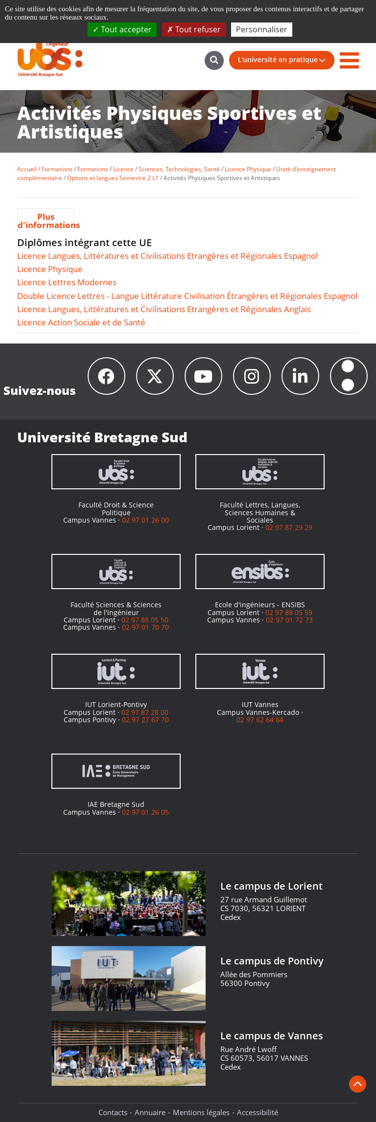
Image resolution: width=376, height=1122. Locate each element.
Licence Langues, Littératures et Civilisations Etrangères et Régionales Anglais (164, 309)
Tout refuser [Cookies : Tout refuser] (194, 29)
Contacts (112, 1112)
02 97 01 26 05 (145, 812)
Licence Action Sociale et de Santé (81, 322)
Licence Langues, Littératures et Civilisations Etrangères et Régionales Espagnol (167, 255)
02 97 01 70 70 (145, 627)
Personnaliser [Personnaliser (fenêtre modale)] (261, 29)
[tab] (45, 220)
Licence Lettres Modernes (67, 282)
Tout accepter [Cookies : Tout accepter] (122, 29)
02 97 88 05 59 (288, 612)
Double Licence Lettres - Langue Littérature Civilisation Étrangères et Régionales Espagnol (187, 295)
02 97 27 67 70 (145, 719)
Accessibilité (257, 1112)
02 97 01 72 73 (289, 619)
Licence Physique (50, 269)
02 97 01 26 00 (145, 520)
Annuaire (150, 1112)
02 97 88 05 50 (144, 619)
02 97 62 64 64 (259, 719)
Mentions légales (201, 1112)
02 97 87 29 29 (288, 527)
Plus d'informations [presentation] (45, 220)
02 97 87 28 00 (144, 712)
